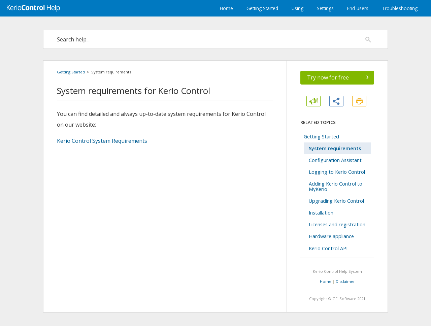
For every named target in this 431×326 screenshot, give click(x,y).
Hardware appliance (331, 236)
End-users (357, 8)
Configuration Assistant (335, 160)
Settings (325, 8)
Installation (321, 212)
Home (226, 8)
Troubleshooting (400, 8)
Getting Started (262, 8)
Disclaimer (345, 281)
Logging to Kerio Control (337, 172)
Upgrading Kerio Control (336, 201)
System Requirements (102, 140)
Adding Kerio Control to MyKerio (335, 186)
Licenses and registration (337, 224)
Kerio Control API (328, 248)
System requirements (335, 148)
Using (297, 8)
